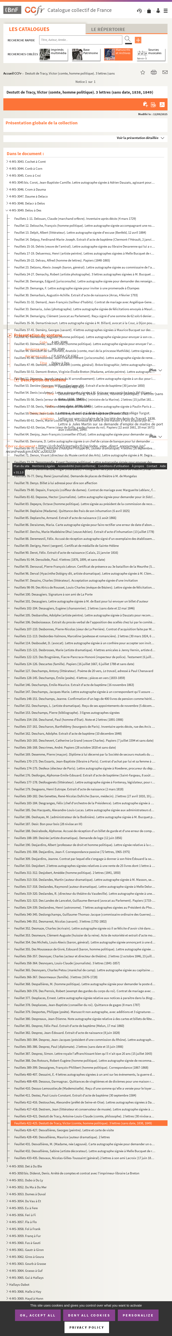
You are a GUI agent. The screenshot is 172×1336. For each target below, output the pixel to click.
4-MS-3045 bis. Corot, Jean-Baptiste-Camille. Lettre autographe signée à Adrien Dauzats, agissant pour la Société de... (82, 182)
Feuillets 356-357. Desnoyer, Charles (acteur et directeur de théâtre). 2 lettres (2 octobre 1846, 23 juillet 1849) (84, 956)
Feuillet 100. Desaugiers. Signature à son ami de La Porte (53, 594)
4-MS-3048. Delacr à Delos (27, 203)
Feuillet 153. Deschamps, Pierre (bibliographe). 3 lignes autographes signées (67, 712)
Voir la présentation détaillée (138, 138)
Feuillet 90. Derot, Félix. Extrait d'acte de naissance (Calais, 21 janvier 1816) (66, 552)
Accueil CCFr (12, 73)
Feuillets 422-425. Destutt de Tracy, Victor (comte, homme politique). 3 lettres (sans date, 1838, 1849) (83, 1123)
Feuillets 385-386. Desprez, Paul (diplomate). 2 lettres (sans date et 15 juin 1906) (68, 1046)
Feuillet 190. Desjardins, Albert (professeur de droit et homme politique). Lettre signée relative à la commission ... (84, 845)
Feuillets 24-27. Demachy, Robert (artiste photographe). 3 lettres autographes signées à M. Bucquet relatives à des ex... (84, 274)
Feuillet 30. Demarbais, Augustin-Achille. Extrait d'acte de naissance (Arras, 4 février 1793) (76, 295)
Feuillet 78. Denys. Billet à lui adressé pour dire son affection (55, 483)
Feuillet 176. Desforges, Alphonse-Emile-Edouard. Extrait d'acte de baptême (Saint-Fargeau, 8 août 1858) (84, 775)
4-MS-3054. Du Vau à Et (25, 1201)
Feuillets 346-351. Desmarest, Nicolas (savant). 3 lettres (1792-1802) (60, 921)
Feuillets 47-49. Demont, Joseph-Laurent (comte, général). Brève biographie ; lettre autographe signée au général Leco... (84, 365)
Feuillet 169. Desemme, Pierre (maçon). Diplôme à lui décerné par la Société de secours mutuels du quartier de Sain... (84, 754)
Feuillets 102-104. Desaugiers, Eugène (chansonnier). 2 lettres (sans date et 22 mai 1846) (74, 608)
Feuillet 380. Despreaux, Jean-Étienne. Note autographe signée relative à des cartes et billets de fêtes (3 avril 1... (84, 1019)
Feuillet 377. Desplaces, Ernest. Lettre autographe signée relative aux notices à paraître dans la (84, 998)
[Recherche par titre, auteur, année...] (80, 39)
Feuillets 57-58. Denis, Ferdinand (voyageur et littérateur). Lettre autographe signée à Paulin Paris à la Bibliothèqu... (84, 406)
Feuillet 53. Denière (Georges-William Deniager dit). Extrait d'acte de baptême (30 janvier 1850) (79, 385)
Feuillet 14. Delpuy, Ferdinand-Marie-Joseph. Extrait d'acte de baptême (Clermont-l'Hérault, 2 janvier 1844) (84, 239)
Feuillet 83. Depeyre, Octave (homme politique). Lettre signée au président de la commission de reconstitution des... (84, 504)
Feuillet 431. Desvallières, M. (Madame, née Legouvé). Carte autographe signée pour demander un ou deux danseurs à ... (84, 1144)
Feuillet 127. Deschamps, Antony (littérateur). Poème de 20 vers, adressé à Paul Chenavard (83, 671)
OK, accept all (38, 1315)
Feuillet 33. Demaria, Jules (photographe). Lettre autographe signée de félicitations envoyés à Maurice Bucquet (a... (84, 309)
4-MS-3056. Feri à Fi (22, 1215)
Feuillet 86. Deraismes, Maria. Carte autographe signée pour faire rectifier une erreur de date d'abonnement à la (84, 525)
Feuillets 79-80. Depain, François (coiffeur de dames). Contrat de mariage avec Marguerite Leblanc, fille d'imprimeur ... (84, 490)
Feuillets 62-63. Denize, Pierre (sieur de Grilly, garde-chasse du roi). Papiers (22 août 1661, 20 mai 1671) (84, 427)
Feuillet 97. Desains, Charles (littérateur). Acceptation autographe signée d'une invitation (76, 580)
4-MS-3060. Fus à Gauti (25, 1243)
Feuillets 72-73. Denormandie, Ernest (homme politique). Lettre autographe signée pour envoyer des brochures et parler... (84, 462)
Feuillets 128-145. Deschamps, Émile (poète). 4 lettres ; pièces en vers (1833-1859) (69, 678)
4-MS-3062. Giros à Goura (26, 1257)
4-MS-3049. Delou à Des (25, 210)
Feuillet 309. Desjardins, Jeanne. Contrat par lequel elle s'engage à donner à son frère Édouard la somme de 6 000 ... (84, 859)
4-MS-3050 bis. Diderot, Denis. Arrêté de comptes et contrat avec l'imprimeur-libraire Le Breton (74, 1173)
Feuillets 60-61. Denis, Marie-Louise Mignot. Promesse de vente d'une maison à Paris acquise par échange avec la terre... (84, 420)
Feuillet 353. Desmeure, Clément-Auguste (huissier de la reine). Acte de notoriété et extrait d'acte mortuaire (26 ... (84, 935)
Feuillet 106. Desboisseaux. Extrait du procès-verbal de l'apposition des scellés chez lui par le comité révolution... (84, 622)
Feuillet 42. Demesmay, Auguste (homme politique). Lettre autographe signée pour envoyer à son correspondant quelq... (84, 337)
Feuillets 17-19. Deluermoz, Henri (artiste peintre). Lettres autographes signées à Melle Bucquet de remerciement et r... (84, 253)
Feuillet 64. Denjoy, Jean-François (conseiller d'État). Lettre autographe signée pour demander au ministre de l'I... (84, 434)
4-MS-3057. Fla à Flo (23, 1222)
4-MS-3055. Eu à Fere (23, 1208)
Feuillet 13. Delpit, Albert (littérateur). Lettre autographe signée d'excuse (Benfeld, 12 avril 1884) (80, 232)
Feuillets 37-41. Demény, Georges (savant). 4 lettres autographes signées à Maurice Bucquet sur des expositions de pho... (84, 330)
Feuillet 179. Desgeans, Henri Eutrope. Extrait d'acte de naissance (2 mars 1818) (69, 789)
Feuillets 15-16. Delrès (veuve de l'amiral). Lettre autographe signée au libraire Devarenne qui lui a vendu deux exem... (84, 246)
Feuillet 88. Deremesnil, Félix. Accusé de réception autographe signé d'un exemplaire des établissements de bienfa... (84, 538)
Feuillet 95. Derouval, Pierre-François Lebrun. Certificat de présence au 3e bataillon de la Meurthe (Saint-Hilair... (84, 566)
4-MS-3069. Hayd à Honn (26, 1298)
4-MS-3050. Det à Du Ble (25, 1166)
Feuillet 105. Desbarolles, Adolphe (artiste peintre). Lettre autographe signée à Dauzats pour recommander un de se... (84, 615)
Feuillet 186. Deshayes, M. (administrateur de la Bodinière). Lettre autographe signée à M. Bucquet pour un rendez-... (84, 817)
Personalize (138, 1315)
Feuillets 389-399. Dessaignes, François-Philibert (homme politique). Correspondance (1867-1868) (81, 1067)
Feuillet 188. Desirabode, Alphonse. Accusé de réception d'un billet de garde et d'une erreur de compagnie (84, 831)
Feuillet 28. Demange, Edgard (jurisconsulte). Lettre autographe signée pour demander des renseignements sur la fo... (84, 281)
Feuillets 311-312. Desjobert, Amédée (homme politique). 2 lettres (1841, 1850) (67, 872)
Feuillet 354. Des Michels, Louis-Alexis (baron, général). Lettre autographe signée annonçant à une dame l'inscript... (84, 942)
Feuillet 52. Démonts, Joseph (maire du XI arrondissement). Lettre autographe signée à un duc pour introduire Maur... (84, 378)
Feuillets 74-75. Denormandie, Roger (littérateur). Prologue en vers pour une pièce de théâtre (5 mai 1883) (84, 469)
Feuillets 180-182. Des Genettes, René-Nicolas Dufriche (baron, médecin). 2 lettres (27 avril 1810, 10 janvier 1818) (84, 796)
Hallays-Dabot (19, 1284)
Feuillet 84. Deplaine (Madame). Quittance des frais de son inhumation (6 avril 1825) (72, 511)
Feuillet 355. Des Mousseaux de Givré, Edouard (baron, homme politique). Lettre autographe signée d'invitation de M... (84, 949)
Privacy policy (86, 1327)
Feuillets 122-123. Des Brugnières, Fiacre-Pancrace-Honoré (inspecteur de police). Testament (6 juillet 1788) (84, 657)
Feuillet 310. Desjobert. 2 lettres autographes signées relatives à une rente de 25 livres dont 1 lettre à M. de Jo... (84, 866)
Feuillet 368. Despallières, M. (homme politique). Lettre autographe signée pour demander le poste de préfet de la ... (84, 984)
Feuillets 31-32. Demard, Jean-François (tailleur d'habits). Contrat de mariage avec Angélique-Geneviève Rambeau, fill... (84, 302)
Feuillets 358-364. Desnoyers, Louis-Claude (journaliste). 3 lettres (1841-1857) (67, 963)
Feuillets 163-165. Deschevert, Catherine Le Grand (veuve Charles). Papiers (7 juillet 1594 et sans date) (84, 740)
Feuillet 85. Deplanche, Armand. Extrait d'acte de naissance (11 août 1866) (65, 518)
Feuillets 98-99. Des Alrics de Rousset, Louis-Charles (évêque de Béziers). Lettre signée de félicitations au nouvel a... (84, 587)
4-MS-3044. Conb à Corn (25, 168)
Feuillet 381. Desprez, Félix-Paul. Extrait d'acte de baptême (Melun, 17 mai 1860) (69, 1026)
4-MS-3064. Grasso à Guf (25, 1270)
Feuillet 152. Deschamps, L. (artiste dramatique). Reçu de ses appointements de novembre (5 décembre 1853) (84, 705)
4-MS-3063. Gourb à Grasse (27, 1263)
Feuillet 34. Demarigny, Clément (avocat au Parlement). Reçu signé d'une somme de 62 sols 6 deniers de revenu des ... (84, 316)
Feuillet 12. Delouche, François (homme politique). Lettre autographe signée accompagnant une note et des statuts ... (84, 225)
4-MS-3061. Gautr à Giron (26, 1250)
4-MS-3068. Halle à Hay (25, 1291)
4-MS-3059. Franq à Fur (25, 1236)
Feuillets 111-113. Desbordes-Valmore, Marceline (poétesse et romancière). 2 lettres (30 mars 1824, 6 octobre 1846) (84, 636)
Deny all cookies (89, 1315)
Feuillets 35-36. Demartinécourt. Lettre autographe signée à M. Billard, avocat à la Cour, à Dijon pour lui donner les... (84, 323)
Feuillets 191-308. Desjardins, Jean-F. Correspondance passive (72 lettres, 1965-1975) (72, 852)
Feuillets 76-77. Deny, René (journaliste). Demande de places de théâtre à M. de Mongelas (75, 476)
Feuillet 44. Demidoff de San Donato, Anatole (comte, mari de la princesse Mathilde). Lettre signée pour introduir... (84, 351)
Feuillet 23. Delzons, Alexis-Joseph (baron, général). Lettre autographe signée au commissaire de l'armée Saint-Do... (84, 267)
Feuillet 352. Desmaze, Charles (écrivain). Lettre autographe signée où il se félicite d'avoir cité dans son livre (84, 928)
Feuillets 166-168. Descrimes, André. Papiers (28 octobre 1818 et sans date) (65, 747)
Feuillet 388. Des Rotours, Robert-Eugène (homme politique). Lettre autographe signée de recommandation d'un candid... (84, 1060)
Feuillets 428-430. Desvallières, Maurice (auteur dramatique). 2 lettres (62, 1137)
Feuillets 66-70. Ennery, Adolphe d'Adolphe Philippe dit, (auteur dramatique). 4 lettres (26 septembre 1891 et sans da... (84, 448)
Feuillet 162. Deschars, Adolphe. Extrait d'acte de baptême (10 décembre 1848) (68, 733)
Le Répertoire (108, 29)
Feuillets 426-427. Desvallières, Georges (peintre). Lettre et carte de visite (64, 1130)
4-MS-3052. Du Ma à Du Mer (28, 1187)
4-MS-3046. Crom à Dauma (27, 189)
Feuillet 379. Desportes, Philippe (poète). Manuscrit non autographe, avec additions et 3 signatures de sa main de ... (84, 1012)
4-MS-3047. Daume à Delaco (28, 196)
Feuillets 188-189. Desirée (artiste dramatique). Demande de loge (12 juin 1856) (68, 838)
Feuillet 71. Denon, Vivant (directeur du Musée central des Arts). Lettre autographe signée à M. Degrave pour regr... (84, 455)
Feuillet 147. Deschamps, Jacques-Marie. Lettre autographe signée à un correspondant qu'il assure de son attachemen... (84, 692)
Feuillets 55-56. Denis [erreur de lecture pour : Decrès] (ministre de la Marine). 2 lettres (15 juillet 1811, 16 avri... (84, 399)
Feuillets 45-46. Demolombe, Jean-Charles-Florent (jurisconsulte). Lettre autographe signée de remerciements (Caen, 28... (84, 358)
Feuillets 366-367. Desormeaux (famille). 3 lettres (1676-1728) (56, 977)
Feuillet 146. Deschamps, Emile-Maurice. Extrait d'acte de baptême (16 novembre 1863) (74, 685)
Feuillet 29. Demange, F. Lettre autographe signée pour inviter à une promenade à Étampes (76, 288)
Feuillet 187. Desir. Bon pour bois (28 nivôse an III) (48, 824)
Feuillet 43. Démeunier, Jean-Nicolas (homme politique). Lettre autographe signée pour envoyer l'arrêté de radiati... (84, 344)
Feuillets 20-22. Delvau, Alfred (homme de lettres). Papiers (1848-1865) (62, 260)
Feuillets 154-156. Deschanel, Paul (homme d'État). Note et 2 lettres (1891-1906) (68, 719)
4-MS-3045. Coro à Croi (25, 175)
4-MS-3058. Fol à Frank (24, 1229)
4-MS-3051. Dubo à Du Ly (26, 1180)
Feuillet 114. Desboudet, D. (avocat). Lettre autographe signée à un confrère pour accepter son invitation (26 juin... (84, 643)
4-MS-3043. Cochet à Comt (27, 161)
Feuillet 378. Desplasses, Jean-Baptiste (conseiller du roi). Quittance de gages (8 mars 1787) (77, 1005)
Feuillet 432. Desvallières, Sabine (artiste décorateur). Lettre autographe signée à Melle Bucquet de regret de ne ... (84, 1151)
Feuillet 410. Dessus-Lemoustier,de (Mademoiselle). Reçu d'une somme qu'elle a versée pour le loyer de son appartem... (84, 1088)
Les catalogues (29, 29)
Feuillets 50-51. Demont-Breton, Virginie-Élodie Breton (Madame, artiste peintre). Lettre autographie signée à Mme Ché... (84, 371)
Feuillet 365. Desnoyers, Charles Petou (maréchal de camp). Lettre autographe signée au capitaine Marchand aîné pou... (84, 970)
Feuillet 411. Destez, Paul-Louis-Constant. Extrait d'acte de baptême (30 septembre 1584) (75, 1095)
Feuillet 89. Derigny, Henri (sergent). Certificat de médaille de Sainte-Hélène (66, 545)
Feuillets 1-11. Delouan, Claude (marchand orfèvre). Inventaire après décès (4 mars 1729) (75, 218)
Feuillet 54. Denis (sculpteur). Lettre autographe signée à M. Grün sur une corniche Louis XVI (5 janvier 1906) (84, 392)
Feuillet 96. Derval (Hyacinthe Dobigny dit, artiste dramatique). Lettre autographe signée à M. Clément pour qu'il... (84, 573)
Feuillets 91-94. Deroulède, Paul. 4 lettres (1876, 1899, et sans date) (59, 559)
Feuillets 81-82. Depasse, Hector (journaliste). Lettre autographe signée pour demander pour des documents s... (84, 497)
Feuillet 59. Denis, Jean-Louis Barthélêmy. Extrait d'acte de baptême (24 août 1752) (71, 413)
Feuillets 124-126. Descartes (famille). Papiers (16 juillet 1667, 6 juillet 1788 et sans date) (74, 664)
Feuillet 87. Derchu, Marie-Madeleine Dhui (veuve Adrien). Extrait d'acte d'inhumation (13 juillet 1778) (84, 532)
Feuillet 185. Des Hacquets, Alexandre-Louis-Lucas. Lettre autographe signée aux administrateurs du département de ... (84, 810)
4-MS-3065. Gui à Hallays (26, 1277)
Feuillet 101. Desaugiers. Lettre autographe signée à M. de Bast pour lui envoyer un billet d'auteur (81, 601)
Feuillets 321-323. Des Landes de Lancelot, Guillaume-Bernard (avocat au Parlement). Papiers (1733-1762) (84, 900)
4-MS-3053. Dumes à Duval (27, 1194)
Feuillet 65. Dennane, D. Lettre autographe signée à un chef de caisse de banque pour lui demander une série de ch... (84, 441)
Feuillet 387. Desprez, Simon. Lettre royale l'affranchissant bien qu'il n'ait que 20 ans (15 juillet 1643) (83, 1053)
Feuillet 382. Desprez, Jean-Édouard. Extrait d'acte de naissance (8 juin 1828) (67, 1033)
